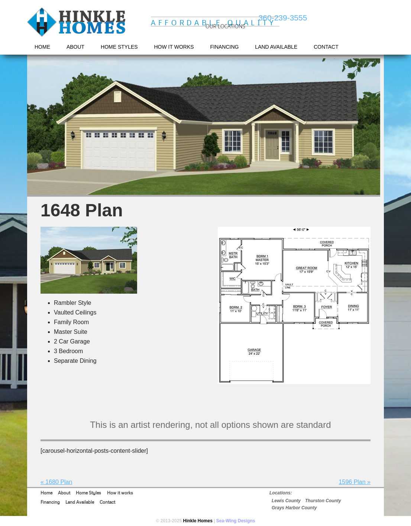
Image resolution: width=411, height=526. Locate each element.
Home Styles (88, 493)
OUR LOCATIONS (225, 26)
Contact (107, 502)
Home (46, 493)
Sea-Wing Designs (235, 520)
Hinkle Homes (77, 22)
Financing (50, 502)
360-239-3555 (283, 17)
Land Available (79, 502)
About (64, 493)
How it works (120, 493)
